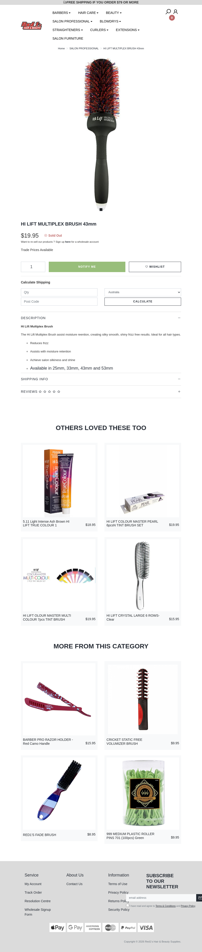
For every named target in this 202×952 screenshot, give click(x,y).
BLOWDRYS (109, 21)
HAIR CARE (87, 13)
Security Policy (119, 909)
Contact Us (74, 884)
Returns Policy (118, 901)
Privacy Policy (118, 892)
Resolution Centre (38, 901)
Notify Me (87, 266)
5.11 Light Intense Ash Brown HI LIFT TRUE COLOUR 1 (46, 523)
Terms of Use (117, 884)
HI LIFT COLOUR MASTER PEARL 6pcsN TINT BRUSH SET (132, 523)
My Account (33, 884)
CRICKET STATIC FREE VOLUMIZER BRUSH (124, 741)
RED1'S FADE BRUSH (39, 835)
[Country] (142, 292)
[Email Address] (161, 898)
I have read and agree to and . (161, 905)
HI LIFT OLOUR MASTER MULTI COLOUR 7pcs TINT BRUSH (47, 617)
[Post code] (59, 302)
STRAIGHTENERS (66, 30)
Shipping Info (34, 379)
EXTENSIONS (126, 30)
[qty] (59, 292)
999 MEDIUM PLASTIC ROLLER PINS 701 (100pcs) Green (130, 836)
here (68, 241)
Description (33, 318)
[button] (155, 267)
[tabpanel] (101, 134)
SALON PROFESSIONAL (71, 21)
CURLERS (98, 30)
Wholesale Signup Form (38, 912)
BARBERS (60, 13)
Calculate (142, 301)
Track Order (33, 892)
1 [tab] (101, 209)
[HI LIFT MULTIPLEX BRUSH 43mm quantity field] (33, 267)
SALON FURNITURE (67, 38)
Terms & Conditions (166, 906)
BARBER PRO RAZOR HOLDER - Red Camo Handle (48, 741)
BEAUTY (112, 13)
